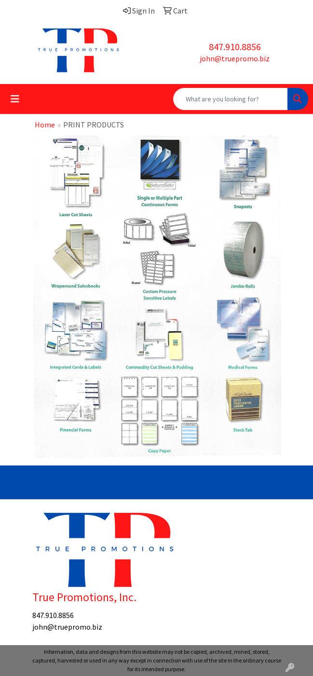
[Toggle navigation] (15, 99)
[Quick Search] (230, 99)
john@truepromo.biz (235, 58)
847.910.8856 (235, 47)
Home (45, 124)
